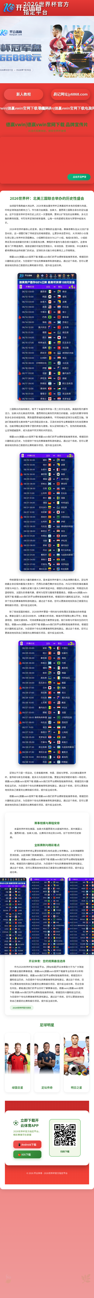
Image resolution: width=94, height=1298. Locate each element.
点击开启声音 (79, 177)
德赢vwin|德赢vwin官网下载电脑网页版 (70, 108)
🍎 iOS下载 (24, 1154)
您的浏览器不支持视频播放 (47, 160)
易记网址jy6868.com (70, 94)
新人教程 (23, 94)
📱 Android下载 (27, 1144)
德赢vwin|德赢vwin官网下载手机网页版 (23, 108)
